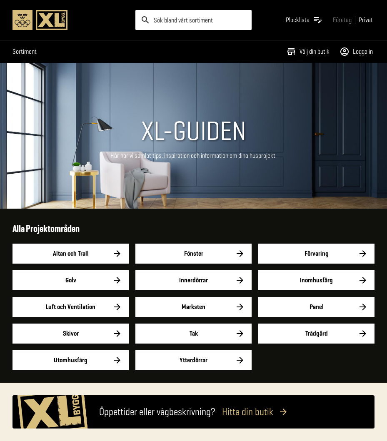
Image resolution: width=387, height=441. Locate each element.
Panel (316, 307)
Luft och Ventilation (70, 307)
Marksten (193, 307)
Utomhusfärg (70, 360)
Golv (70, 280)
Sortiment (24, 51)
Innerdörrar (193, 280)
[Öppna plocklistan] (304, 20)
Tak (193, 334)
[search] (193, 20)
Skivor (70, 334)
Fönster (193, 254)
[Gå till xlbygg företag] (342, 19)
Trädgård (316, 334)
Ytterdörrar (193, 360)
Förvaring (316, 254)
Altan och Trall (70, 254)
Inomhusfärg (316, 280)
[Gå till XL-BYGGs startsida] (70, 20)
